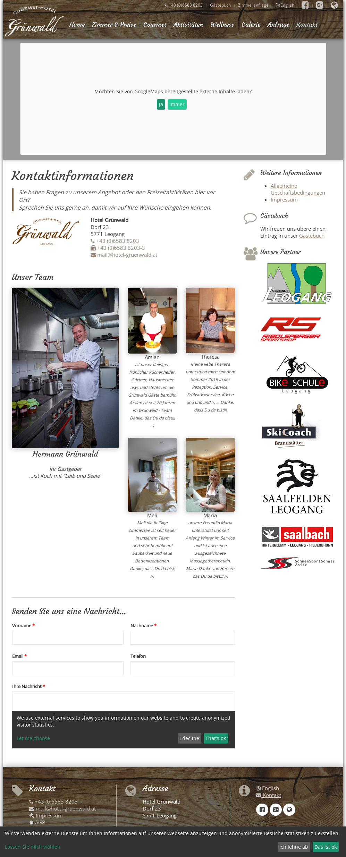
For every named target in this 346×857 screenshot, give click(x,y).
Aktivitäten (188, 24)
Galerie (251, 24)
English (285, 5)
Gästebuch (220, 5)
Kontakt (307, 24)
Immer (177, 104)
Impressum (284, 199)
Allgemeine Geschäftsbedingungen (298, 189)
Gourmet (154, 24)
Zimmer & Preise (114, 24)
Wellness (222, 24)
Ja (161, 104)
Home (77, 24)
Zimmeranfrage (253, 5)
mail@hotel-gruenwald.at (124, 254)
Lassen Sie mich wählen (32, 846)
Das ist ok (325, 846)
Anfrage (278, 24)
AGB (37, 822)
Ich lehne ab (293, 846)
